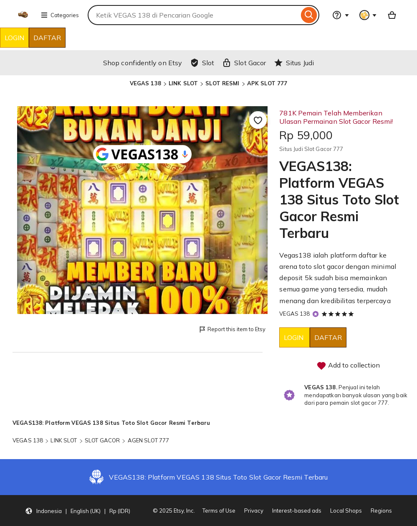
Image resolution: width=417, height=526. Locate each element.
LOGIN (14, 37)
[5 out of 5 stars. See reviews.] (339, 313)
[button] (77, 510)
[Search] (309, 15)
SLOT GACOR (102, 440)
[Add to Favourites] (258, 120)
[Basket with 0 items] (392, 15)
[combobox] (193, 15)
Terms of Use (218, 510)
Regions (381, 510)
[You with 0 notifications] (368, 15)
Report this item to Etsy (231, 330)
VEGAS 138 (145, 83)
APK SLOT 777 (267, 83)
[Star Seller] (315, 314)
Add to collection (348, 366)
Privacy (253, 510)
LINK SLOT (183, 83)
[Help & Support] (340, 15)
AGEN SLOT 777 (148, 440)
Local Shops (346, 510)
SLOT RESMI (222, 83)
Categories (59, 15)
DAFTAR (47, 37)
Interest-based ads (296, 510)
